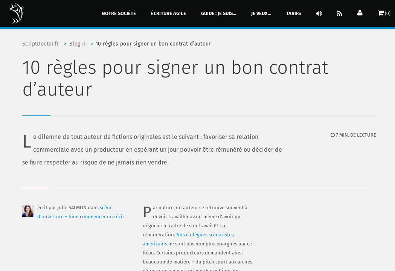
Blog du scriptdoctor (82, 44)
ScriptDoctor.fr (40, 44)
